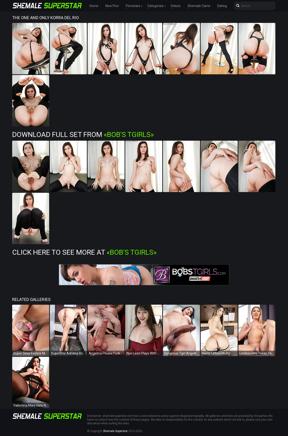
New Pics (112, 6)
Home (93, 6)
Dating (222, 6)
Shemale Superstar (115, 431)
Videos (175, 6)
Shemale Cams (199, 6)
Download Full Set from (83, 134)
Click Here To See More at (84, 252)
